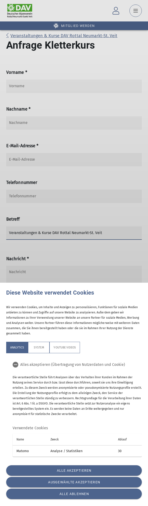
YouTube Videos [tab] (65, 347)
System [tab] (39, 347)
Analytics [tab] (17, 347)
